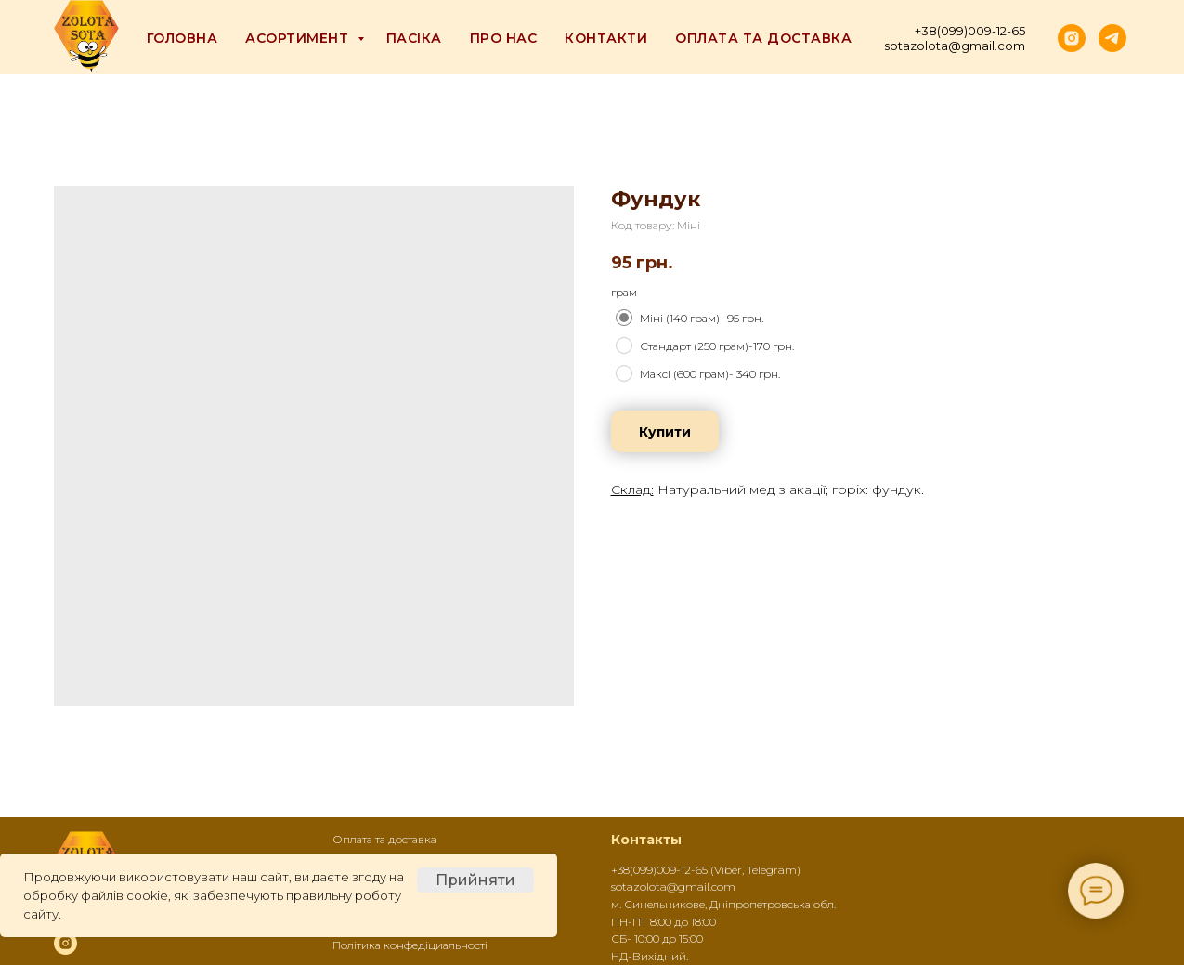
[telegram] (1112, 38)
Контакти (606, 38)
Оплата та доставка (763, 38)
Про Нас (504, 38)
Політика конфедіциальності (410, 945)
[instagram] (1072, 38)
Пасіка (414, 38)
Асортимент (299, 38)
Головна (182, 38)
